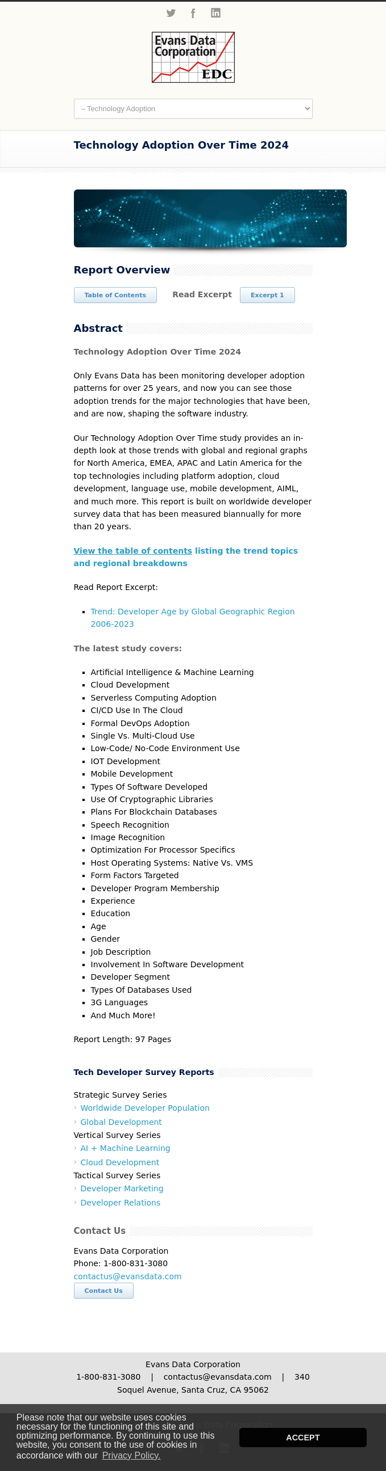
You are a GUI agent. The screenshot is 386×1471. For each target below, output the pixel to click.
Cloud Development (120, 1162)
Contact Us (104, 1291)
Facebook (193, 13)
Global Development (121, 1122)
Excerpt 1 (267, 295)
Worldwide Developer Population (145, 1107)
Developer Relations (121, 1202)
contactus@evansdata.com (128, 1276)
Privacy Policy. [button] (131, 1455)
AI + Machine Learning (126, 1148)
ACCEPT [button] (302, 1437)
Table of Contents (115, 295)
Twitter (170, 13)
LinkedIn (216, 13)
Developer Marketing (122, 1188)
